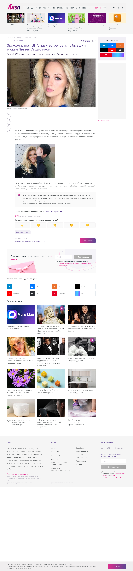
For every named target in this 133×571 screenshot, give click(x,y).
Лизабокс (96, 7)
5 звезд (89, 41)
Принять (117, 566)
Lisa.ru (9, 41)
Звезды (29, 7)
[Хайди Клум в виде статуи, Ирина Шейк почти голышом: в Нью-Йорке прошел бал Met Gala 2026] (51, 314)
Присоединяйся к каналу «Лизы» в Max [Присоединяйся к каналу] (18, 327)
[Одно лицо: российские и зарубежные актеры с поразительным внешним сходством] (51, 346)
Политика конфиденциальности (60, 469)
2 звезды (83, 41)
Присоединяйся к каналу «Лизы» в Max (56, 24)
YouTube (13, 293)
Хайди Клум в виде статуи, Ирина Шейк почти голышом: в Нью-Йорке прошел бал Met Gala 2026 (50, 330)
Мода (37, 7)
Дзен (48, 211)
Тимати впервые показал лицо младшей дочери (81, 359)
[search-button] (115, 7)
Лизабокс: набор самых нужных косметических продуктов (117, 25)
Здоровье (85, 7)
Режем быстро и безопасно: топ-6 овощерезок (49, 391)
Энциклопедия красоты (81, 453)
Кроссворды (80, 461)
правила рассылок (63, 265)
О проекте (55, 448)
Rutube (80, 286)
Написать (89, 241)
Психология (57, 7)
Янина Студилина (23, 232)
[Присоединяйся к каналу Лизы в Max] (21, 314)
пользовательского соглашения (65, 263)
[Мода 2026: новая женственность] (15, 17)
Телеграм (13, 286)
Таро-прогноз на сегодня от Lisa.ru (96, 24)
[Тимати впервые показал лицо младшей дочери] (82, 346)
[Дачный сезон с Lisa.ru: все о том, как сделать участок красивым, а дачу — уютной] (76, 17)
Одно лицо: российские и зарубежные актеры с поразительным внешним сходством (48, 362)
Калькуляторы (81, 457)
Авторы (54, 459)
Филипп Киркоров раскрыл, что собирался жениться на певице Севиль (81, 328)
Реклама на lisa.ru (103, 120)
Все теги (79, 465)
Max (79, 293)
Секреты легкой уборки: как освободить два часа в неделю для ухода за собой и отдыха (35, 26)
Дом (77, 7)
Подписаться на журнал (16, 474)
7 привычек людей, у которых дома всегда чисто (81, 391)
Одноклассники (60, 286)
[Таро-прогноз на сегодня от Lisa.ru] (97, 17)
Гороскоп (69, 7)
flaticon (18, 484)
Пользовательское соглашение (59, 463)
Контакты (55, 455)
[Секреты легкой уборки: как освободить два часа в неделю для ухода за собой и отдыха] (36, 17)
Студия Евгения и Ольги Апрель (23, 482)
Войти (122, 7)
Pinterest (58, 293)
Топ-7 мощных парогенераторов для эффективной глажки (77, 422)
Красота (46, 7)
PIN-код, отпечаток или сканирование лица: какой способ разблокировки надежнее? (49, 423)
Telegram (55, 211)
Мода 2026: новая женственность (13, 24)
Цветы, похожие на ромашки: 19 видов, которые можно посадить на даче (19, 392)
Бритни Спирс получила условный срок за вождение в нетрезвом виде (20, 360)
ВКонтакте (36, 286)
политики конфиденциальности (82, 263)
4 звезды (87, 41)
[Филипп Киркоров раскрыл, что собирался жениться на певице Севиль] (82, 314)
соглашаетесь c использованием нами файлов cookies (51, 566)
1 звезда (81, 41)
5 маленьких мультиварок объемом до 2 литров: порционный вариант (18, 422)
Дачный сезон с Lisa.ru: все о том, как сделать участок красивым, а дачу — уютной (76, 26)
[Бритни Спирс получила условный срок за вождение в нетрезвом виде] (21, 346)
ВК (61, 211)
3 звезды (85, 41)
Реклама (55, 452)
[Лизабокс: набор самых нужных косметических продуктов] (117, 17)
